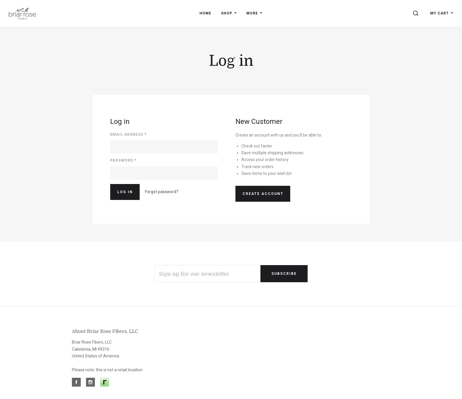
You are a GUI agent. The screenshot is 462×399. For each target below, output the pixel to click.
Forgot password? (161, 191)
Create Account (262, 194)
